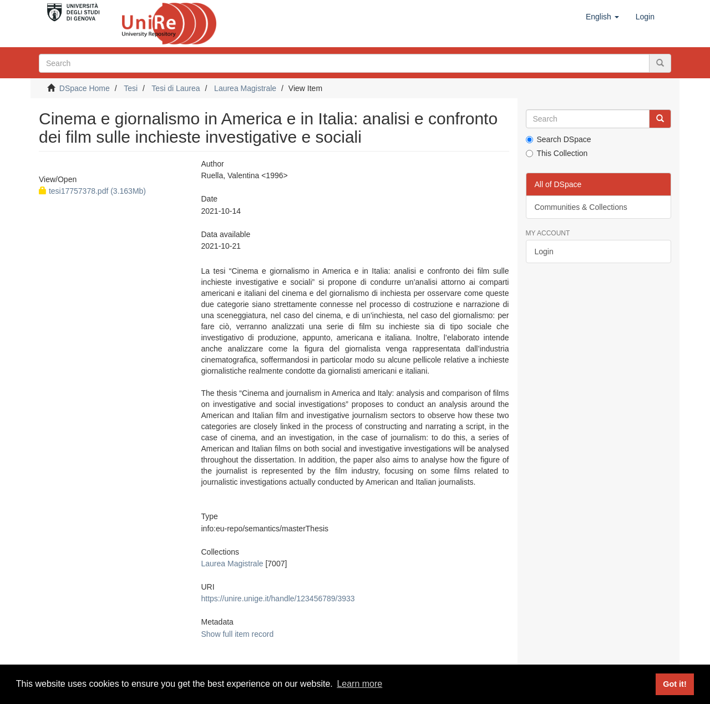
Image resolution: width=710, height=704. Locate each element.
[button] (602, 17)
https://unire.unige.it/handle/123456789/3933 (277, 598)
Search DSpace (558, 139)
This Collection (557, 153)
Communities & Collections (581, 207)
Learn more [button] (359, 683)
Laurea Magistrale (245, 88)
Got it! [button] (674, 684)
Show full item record (237, 634)
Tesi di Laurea (175, 88)
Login (544, 251)
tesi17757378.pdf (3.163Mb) (92, 191)
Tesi (131, 88)
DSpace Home (84, 88)
